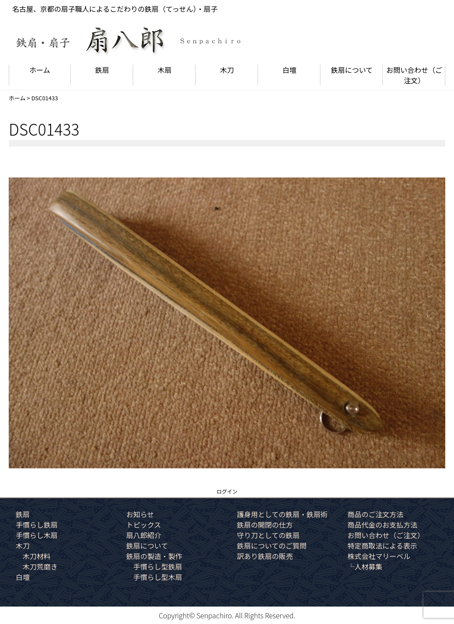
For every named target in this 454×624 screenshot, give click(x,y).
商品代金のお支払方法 (382, 524)
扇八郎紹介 (143, 535)
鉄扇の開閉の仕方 (265, 524)
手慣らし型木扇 (157, 577)
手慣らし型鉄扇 (157, 566)
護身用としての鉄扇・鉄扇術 (282, 514)
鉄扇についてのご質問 (272, 545)
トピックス (143, 524)
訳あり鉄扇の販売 (265, 556)
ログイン (227, 491)
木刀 (227, 70)
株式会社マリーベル (378, 556)
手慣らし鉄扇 (37, 524)
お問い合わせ (414, 75)
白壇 (289, 70)
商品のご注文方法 (375, 514)
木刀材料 (37, 556)
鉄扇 (102, 70)
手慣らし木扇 (37, 535)
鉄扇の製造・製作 (154, 556)
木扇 (165, 70)
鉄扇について (352, 70)
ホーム (39, 70)
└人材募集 (364, 566)
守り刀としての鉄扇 (268, 535)
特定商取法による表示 (382, 545)
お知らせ (140, 514)
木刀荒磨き (40, 566)
